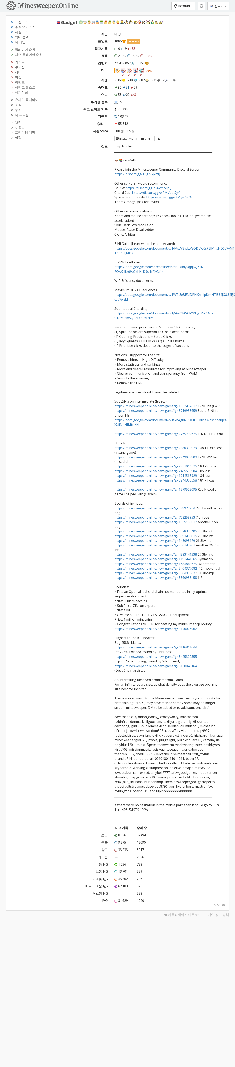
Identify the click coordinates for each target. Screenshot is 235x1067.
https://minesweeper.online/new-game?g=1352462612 (155, 406)
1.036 (120, 864)
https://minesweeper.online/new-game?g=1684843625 (155, 564)
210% (120, 56)
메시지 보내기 (126, 139)
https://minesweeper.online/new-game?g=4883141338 (155, 554)
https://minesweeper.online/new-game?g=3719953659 (155, 410)
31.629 (121, 900)
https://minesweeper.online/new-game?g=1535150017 (155, 522)
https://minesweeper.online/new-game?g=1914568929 (155, 475)
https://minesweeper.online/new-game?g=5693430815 (155, 536)
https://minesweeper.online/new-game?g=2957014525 (155, 466)
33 (132, 48)
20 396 (123, 109)
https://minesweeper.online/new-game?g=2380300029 (155, 448)
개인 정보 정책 (218, 914)
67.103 (121, 886)
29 (133, 87)
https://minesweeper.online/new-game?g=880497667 (154, 573)
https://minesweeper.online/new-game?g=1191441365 (155, 559)
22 (126, 94)
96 (117, 87)
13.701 (121, 871)
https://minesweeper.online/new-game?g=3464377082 (155, 568)
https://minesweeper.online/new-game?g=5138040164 (155, 666)
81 (125, 87)
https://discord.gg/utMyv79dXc (169, 197)
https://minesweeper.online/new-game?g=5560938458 (155, 577)
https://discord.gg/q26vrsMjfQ (148, 188)
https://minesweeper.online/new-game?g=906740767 (154, 545)
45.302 (121, 879)
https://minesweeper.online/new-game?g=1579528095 (155, 489)
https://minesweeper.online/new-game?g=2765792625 (155, 434)
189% (133, 56)
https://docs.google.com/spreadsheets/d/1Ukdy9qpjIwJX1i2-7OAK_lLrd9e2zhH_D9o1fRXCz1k (159, 269)
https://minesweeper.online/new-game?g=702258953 (154, 517)
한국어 (218, 6)
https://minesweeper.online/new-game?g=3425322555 (155, 656)
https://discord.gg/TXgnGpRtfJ (137, 174)
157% (146, 56)
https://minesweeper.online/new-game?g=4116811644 (155, 647)
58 (118, 94)
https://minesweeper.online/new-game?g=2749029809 (155, 457)
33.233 (121, 849)
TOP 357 (134, 41)
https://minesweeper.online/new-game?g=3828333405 (155, 531)
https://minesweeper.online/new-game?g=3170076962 (155, 629)
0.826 (120, 835)
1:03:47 (121, 116)
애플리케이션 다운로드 (182, 914)
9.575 (120, 842)
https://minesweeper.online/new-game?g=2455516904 (155, 471)
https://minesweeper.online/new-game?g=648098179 (154, 540)
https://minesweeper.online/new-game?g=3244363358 (155, 480)
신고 (162, 139)
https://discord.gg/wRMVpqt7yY (156, 192)
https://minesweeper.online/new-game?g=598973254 (154, 508)
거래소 (147, 139)
